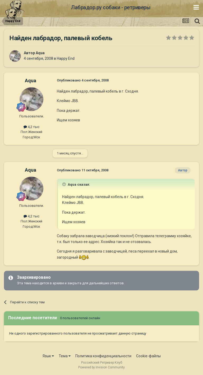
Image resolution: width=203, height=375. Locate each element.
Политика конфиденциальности (103, 356)
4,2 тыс (31, 127)
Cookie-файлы (148, 356)
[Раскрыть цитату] (64, 184)
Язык (48, 356)
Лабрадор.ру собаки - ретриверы (110, 7)
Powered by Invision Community (101, 367)
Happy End (66, 58)
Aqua (40, 53)
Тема (65, 356)
